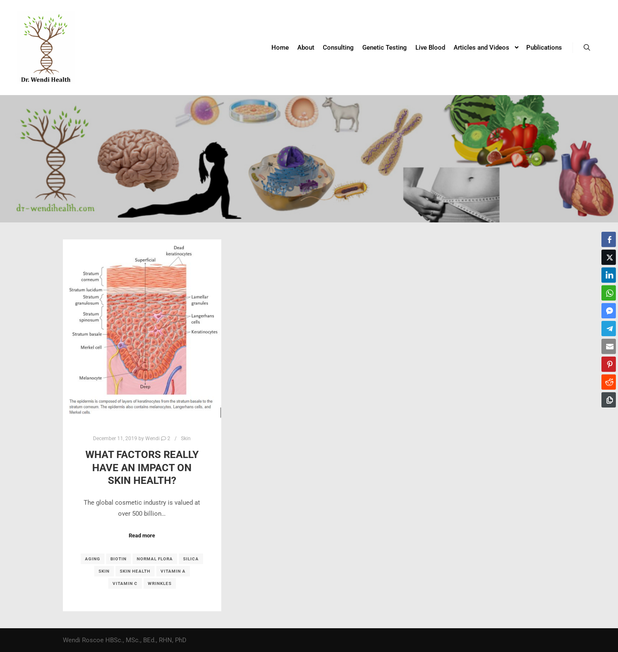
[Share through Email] (608, 346)
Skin (186, 438)
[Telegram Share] (608, 328)
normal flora (155, 558)
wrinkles (160, 583)
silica (191, 558)
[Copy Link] (608, 400)
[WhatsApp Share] (608, 293)
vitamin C (125, 583)
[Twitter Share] (608, 257)
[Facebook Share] (608, 239)
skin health (135, 571)
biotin (118, 558)
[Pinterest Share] (608, 364)
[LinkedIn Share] (608, 275)
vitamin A (173, 571)
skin (104, 571)
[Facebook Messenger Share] (608, 310)
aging (92, 558)
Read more (142, 535)
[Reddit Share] (608, 382)
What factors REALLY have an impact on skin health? (142, 467)
